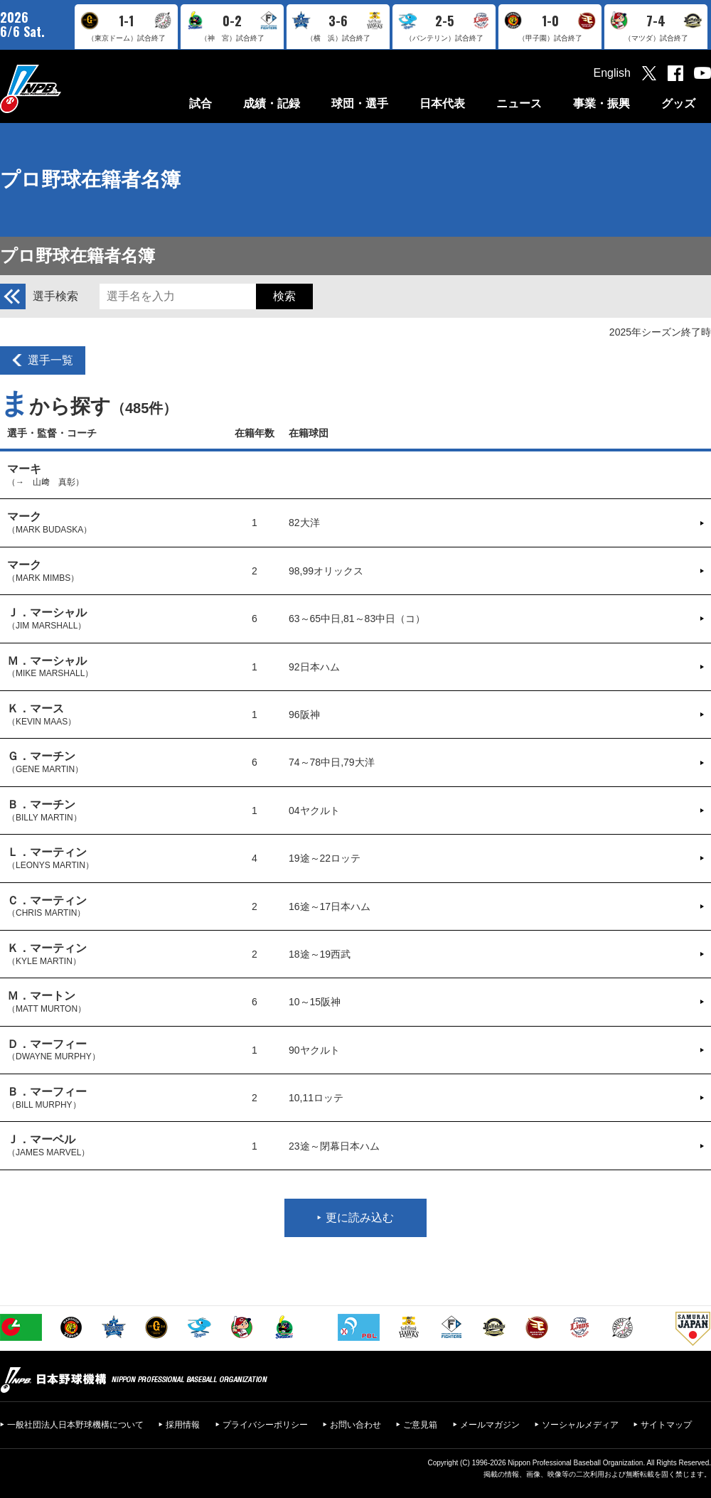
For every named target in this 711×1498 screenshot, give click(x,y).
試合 (200, 103)
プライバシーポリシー (265, 1425)
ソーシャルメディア (580, 1425)
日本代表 (442, 103)
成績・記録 (271, 103)
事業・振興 (601, 103)
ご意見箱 (420, 1425)
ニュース (519, 103)
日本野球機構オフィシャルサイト (66, 88)
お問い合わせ (355, 1425)
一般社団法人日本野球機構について (75, 1425)
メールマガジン (490, 1425)
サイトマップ (666, 1425)
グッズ (678, 103)
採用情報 (183, 1425)
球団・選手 (359, 103)
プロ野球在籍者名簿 (90, 179)
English (612, 73)
